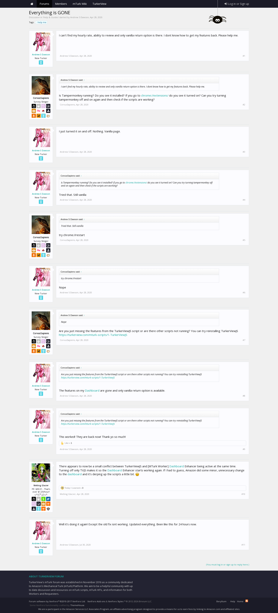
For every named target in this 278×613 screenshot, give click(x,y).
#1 (244, 56)
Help (232, 601)
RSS (246, 601)
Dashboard (92, 390)
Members (61, 4)
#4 (244, 199)
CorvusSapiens (67, 104)
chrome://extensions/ (154, 95)
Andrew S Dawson (79, 17)
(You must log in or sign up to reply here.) (227, 564)
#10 (243, 494)
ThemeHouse (77, 605)
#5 (244, 240)
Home (32, 4)
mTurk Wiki (80, 4)
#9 (244, 449)
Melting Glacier (68, 494)
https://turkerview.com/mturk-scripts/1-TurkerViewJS (93, 335)
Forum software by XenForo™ (57, 601)
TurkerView (99, 4)
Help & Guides (50, 17)
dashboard (75, 474)
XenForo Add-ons (96, 601)
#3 (244, 152)
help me (41, 22)
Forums (44, 4)
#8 (244, 395)
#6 (244, 292)
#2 (244, 104)
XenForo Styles (115, 601)
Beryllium (221, 601)
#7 (244, 340)
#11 (243, 544)
